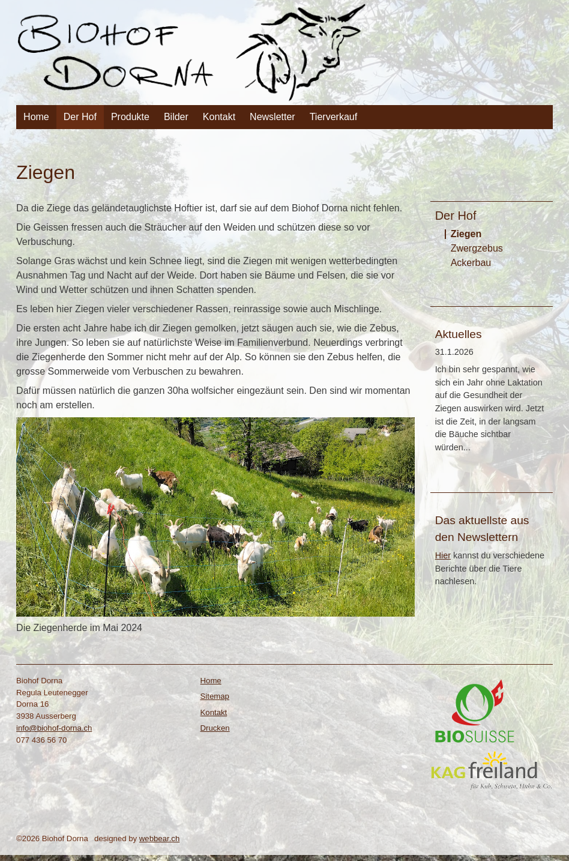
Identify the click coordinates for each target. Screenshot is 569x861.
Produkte (130, 117)
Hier (443, 555)
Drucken (215, 728)
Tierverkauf (333, 117)
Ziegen (466, 234)
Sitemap (214, 696)
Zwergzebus (477, 248)
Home (36, 117)
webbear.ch (159, 838)
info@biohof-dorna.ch (54, 728)
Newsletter (272, 117)
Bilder (176, 117)
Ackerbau (471, 263)
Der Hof (80, 117)
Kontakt (219, 117)
